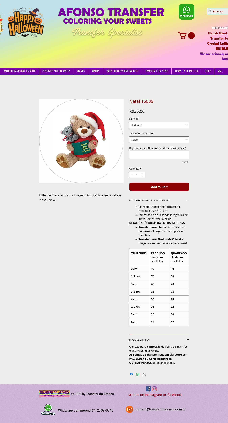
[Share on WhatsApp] (138, 374)
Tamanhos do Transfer (142, 133)
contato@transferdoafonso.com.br (160, 409)
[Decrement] (132, 175)
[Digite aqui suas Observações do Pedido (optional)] (159, 155)
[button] (186, 35)
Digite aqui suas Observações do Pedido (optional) (157, 148)
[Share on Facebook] (131, 374)
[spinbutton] (137, 175)
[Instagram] (154, 388)
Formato (133, 118)
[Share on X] (144, 374)
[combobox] (159, 125)
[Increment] (142, 175)
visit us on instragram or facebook (155, 394)
